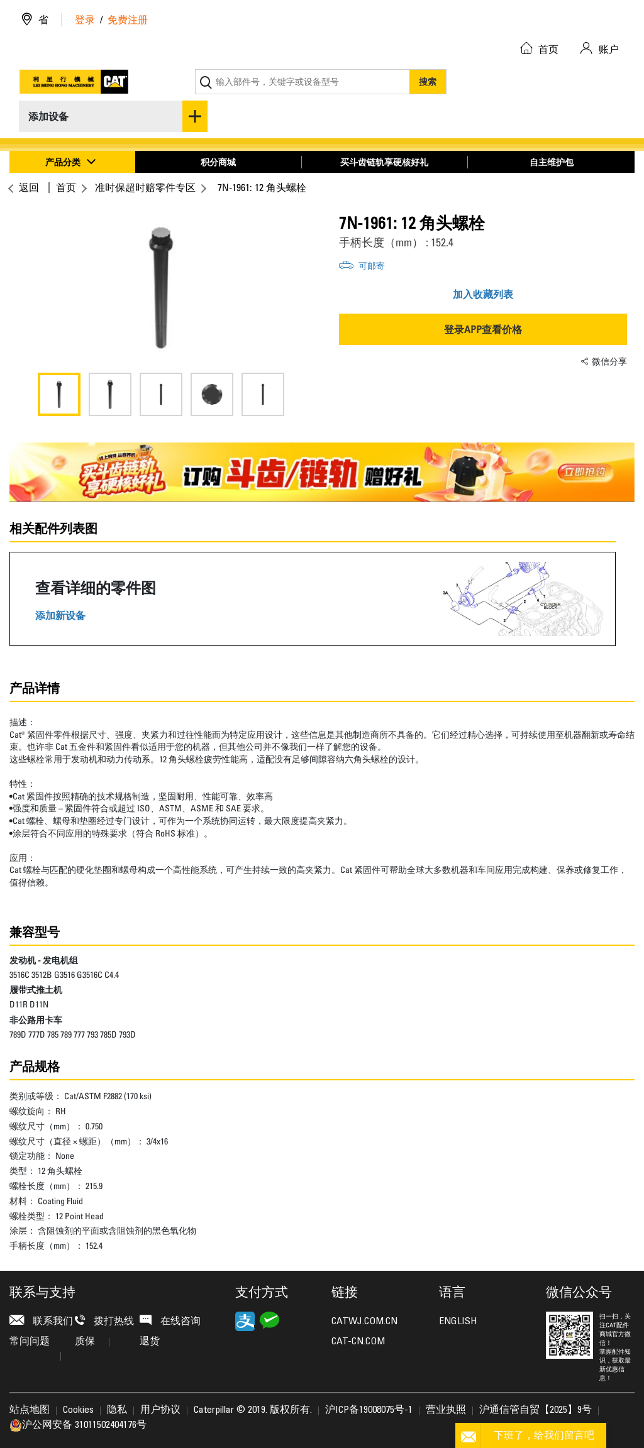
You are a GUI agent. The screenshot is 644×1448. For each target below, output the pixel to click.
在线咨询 (170, 1321)
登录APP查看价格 (483, 329)
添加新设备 (60, 615)
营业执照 (446, 1410)
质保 (92, 1342)
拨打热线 (104, 1321)
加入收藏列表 (483, 294)
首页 (66, 187)
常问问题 (35, 1344)
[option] (161, 288)
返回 (27, 187)
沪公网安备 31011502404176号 (78, 1425)
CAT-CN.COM (358, 1342)
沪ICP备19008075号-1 (369, 1410)
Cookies (78, 1410)
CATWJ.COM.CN (364, 1322)
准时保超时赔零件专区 (145, 187)
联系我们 (41, 1321)
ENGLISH (458, 1322)
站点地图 (29, 1410)
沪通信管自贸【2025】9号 (535, 1410)
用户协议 (160, 1410)
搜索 (427, 81)
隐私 (117, 1410)
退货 (150, 1342)
